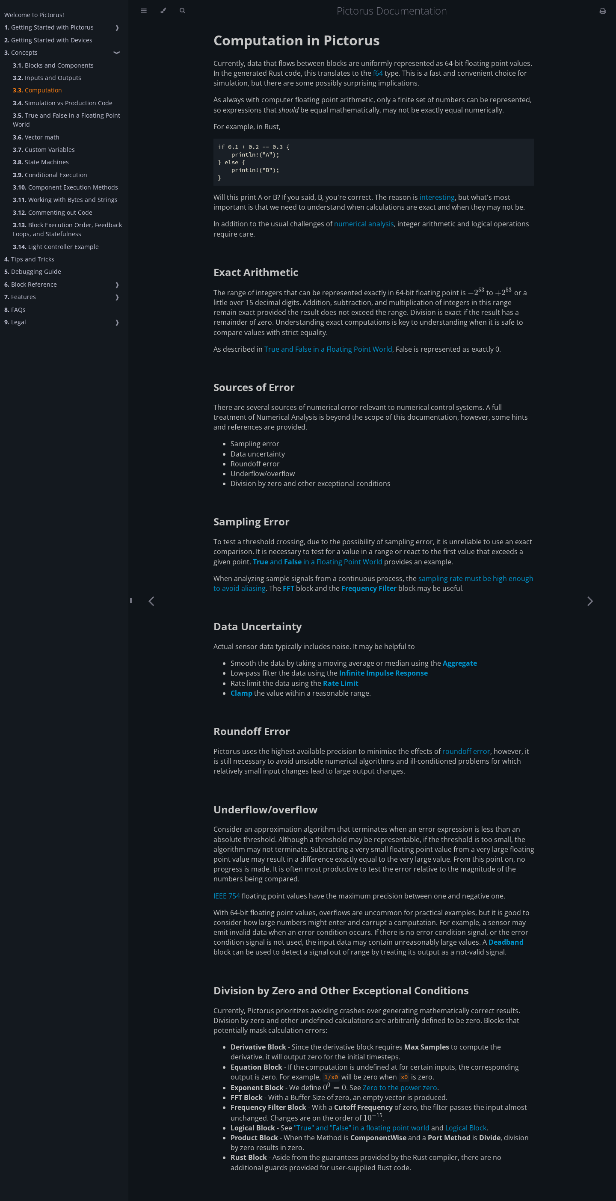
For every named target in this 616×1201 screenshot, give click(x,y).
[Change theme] (163, 10)
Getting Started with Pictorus (49, 27)
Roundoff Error (251, 731)
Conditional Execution (50, 175)
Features (20, 297)
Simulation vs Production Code (63, 103)
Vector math (36, 137)
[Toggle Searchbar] (182, 10)
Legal (15, 322)
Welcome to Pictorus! (34, 15)
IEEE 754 (226, 896)
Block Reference (30, 284)
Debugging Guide (32, 271)
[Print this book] (603, 10)
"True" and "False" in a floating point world (361, 1128)
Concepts (21, 52)
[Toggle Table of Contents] (144, 10)
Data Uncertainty (257, 626)
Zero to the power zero (400, 1087)
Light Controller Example (56, 247)
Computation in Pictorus (296, 40)
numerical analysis (364, 223)
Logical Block (465, 1128)
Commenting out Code (52, 212)
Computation (37, 90)
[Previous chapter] (151, 600)
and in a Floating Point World (317, 561)
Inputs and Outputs (47, 78)
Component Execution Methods (65, 187)
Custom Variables (44, 149)
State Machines (41, 162)
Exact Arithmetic (255, 272)
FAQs (15, 309)
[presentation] (476, 292)
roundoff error (466, 751)
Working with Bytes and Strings (65, 200)
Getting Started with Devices (48, 40)
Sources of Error (254, 387)
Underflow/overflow (265, 809)
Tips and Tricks (29, 259)
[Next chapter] (590, 600)
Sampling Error (251, 521)
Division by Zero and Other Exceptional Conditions (341, 990)
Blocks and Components (53, 65)
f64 (378, 73)
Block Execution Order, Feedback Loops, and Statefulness (67, 229)
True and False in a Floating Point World (66, 119)
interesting (437, 197)
